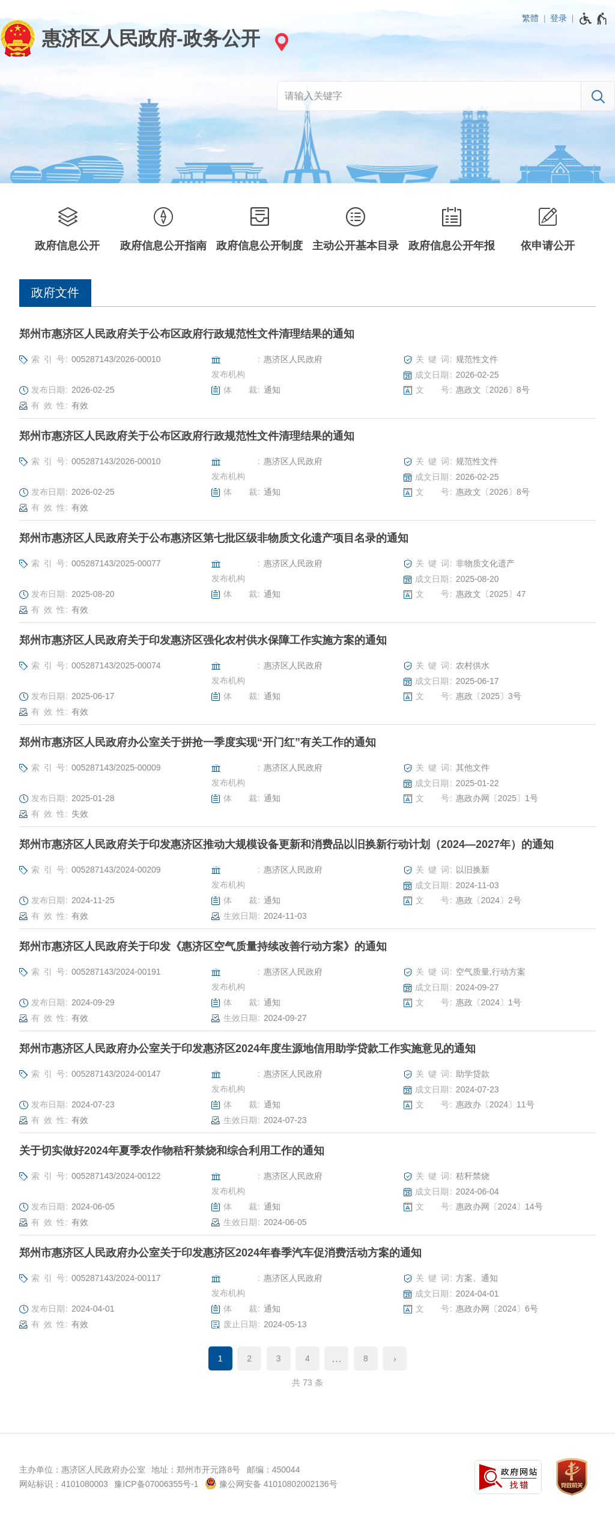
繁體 (530, 18)
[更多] (336, 1358)
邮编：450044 (273, 1469)
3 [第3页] (278, 1358)
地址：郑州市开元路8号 (195, 1469)
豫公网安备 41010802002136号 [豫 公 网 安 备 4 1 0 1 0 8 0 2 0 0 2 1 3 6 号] (271, 1483)
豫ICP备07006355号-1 (156, 1484)
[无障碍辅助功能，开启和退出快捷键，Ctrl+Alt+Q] (593, 18)
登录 (558, 18)
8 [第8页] (365, 1358)
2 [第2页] (249, 1358)
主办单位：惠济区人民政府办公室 (82, 1469)
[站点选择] (279, 42)
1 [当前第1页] (220, 1358)
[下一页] (395, 1358)
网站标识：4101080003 (63, 1484)
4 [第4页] (307, 1358)
